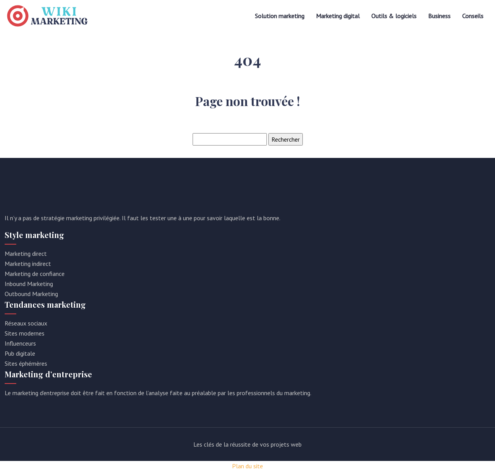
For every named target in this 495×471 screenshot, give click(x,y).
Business (439, 16)
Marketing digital (338, 16)
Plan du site (247, 466)
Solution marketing (279, 16)
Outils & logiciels (393, 16)
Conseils (472, 16)
